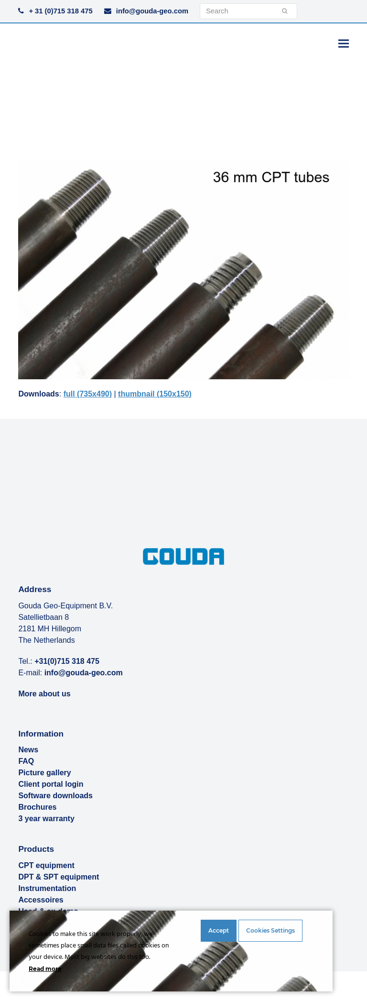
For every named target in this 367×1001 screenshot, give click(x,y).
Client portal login (50, 784)
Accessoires (40, 900)
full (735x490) (88, 394)
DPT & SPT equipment (58, 877)
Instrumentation (47, 888)
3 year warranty (46, 818)
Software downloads (55, 796)
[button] (343, 43)
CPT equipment (46, 865)
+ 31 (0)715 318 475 (60, 11)
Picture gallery (44, 773)
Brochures (37, 807)
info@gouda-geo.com (152, 11)
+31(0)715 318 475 (66, 661)
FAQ (26, 761)
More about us (44, 694)
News (28, 750)
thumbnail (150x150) (155, 394)
